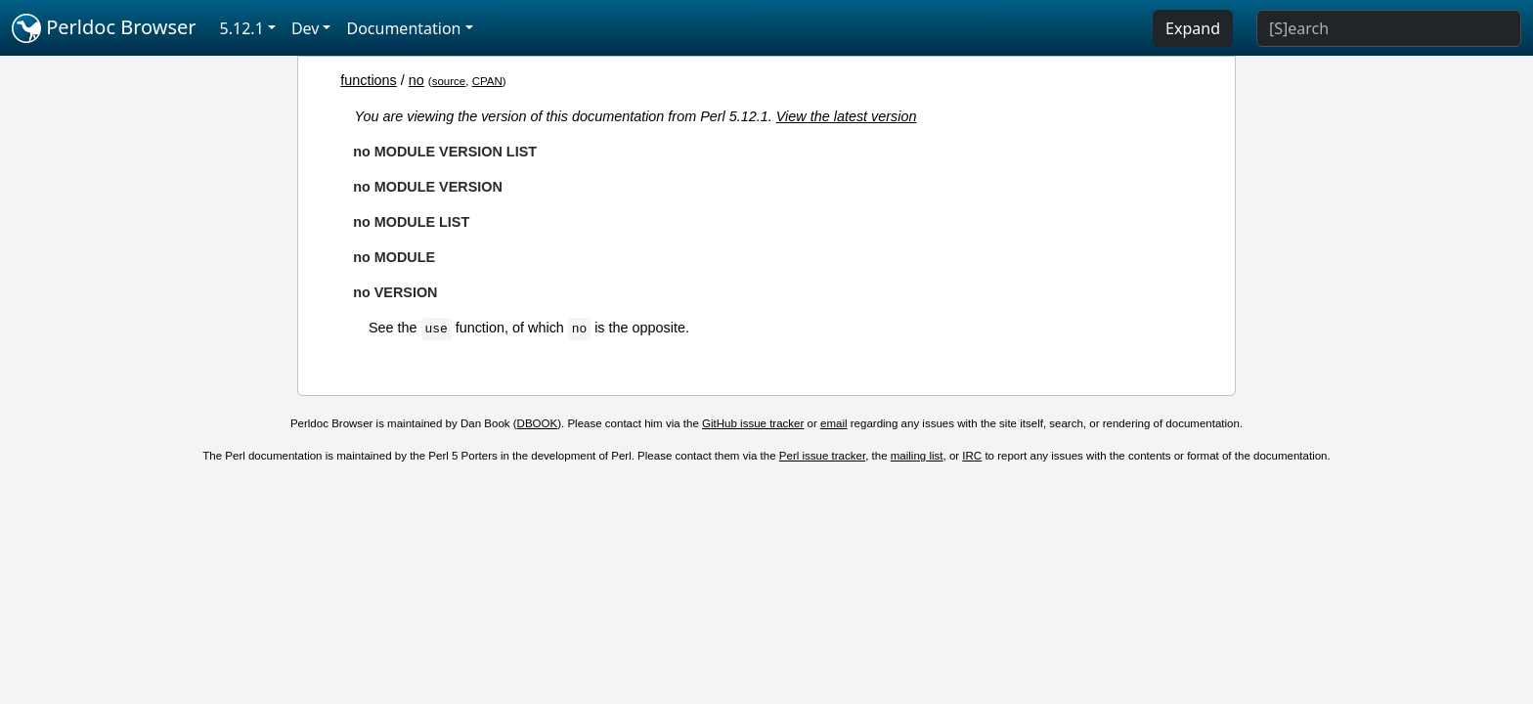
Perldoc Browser (104, 28)
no (416, 80)
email (834, 423)
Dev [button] (305, 28)
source (449, 81)
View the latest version (846, 116)
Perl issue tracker (822, 456)
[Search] (1388, 28)
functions (368, 80)
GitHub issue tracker (753, 423)
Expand (1192, 28)
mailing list (917, 456)
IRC (972, 456)
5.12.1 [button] (242, 28)
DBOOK (537, 423)
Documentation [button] (403, 28)
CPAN (487, 81)
